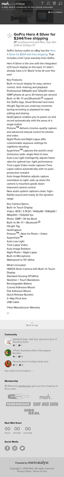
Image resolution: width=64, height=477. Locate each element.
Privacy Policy (24, 471)
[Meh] (6, 3)
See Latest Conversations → (19, 371)
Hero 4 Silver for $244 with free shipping (31, 52)
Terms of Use (40, 471)
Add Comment (55, 12)
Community (11, 334)
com (12, 4)
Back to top (32, 325)
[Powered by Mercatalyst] (32, 463)
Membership (11, 381)
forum (20, 4)
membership (24, 386)
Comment (8, 313)
